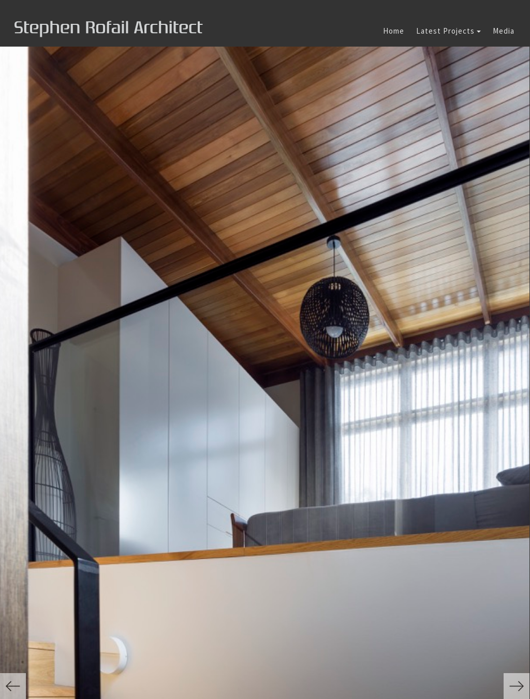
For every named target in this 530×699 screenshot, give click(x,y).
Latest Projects (448, 31)
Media (503, 31)
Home (393, 31)
